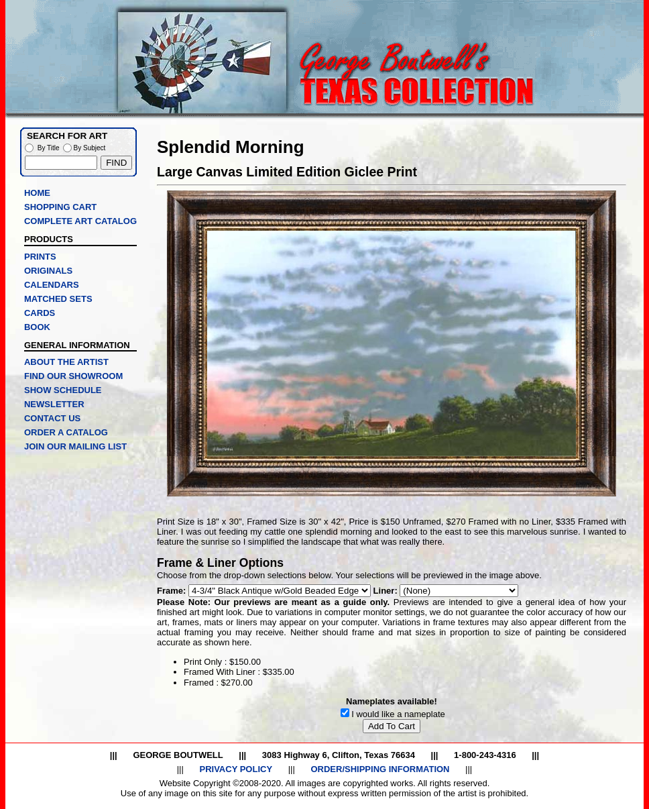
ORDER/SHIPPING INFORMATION (379, 769)
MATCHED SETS (58, 299)
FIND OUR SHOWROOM (73, 376)
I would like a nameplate (398, 714)
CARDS (39, 313)
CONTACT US (52, 418)
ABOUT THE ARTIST (66, 362)
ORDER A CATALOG (66, 432)
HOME (37, 193)
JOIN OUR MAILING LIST (75, 446)
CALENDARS (51, 285)
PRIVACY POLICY (235, 769)
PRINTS (40, 257)
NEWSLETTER (54, 404)
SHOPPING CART (60, 207)
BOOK (37, 327)
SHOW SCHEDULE (63, 390)
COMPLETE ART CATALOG (80, 221)
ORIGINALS (48, 271)
